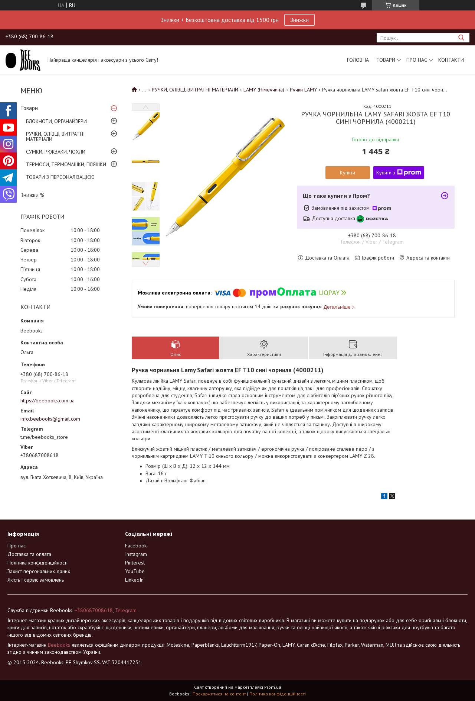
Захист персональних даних (38, 571)
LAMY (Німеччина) (263, 89)
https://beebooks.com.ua (47, 400)
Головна (358, 60)
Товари (385, 60)
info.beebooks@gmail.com (50, 418)
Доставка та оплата (29, 554)
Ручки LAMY (303, 89)
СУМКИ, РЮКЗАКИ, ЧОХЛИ (55, 151)
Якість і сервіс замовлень (35, 579)
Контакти (451, 60)
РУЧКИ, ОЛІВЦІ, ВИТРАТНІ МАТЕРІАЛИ (55, 136)
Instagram (136, 554)
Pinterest (135, 562)
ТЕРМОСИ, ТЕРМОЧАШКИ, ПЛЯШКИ (66, 164)
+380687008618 (94, 610)
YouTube (135, 571)
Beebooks (59, 644)
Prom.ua (272, 687)
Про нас (416, 60)
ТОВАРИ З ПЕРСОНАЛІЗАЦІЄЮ (60, 177)
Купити (347, 172)
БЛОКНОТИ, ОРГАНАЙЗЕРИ (56, 121)
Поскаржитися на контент (219, 694)
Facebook (136, 545)
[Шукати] (461, 37)
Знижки (299, 19)
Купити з (398, 172)
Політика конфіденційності (37, 562)
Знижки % (32, 195)
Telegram (126, 610)
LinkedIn (134, 579)
